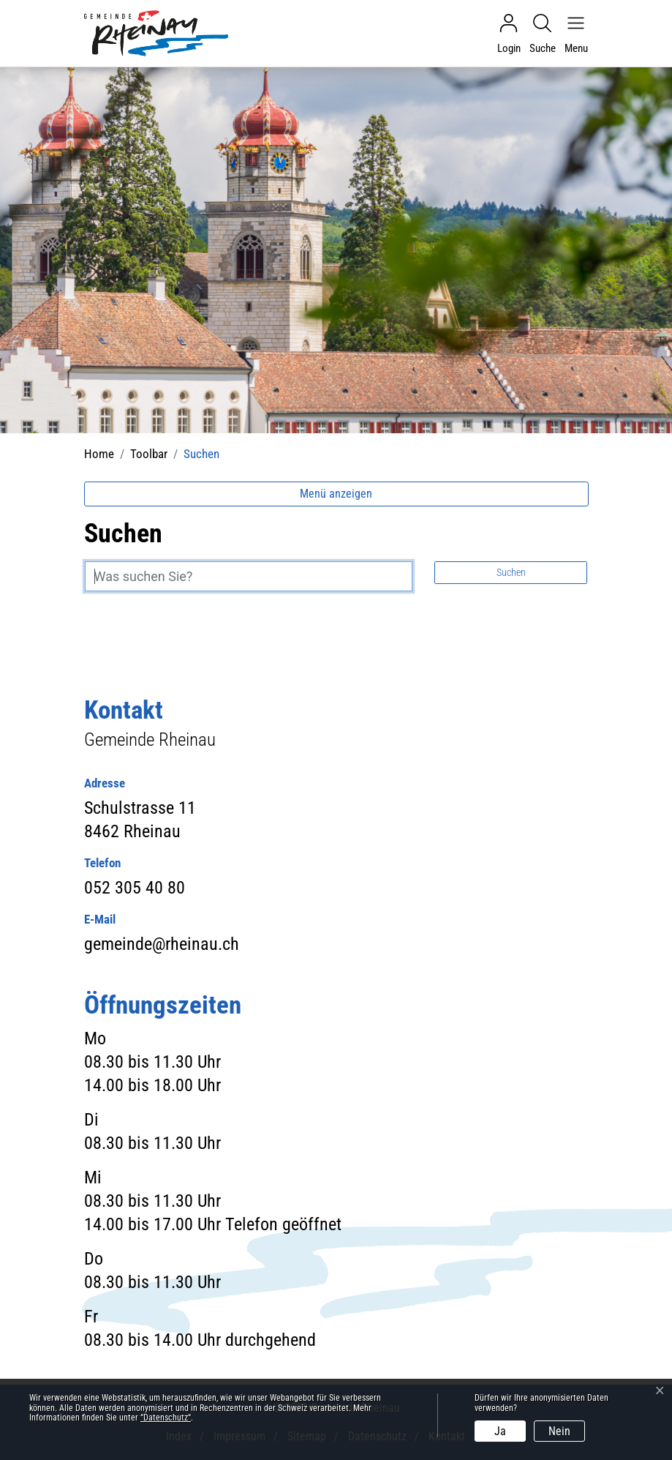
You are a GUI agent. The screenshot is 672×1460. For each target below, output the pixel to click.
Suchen (511, 572)
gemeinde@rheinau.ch (161, 944)
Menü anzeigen (336, 494)
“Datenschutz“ (165, 1417)
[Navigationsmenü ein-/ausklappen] (572, 34)
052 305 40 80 (134, 887)
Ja (500, 1431)
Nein (559, 1431)
